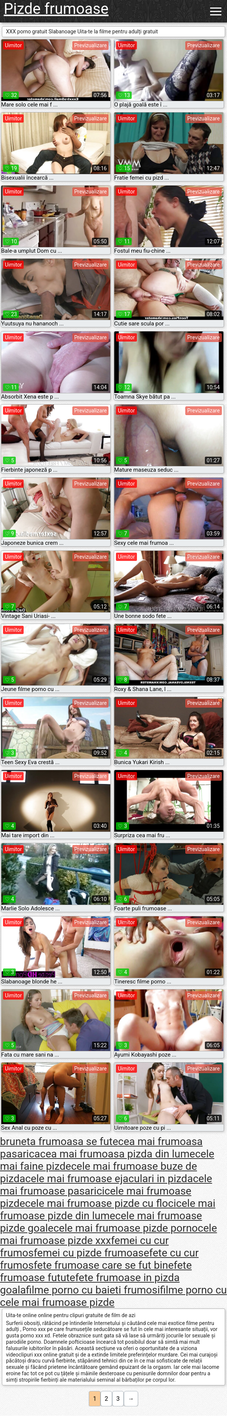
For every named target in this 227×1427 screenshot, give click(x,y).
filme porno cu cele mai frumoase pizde (113, 1296)
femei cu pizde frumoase (91, 1253)
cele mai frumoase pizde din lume (107, 1209)
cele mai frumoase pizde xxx (108, 1234)
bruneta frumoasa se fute (59, 1141)
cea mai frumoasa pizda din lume (117, 1154)
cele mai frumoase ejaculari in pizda (109, 1178)
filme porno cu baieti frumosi (93, 1290)
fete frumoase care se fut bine (104, 1265)
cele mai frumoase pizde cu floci (100, 1203)
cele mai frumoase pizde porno (125, 1228)
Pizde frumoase (56, 9)
